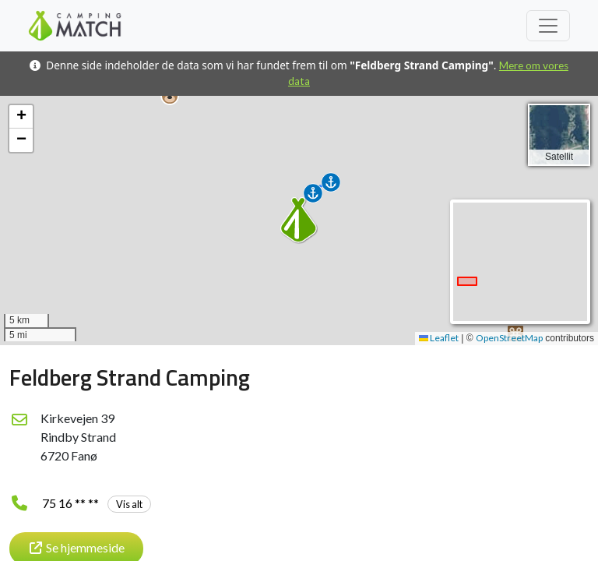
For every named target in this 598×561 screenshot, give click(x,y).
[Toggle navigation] (548, 25)
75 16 (96, 503)
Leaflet (439, 338)
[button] (170, 96)
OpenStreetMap (509, 338)
